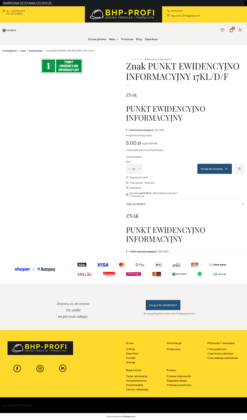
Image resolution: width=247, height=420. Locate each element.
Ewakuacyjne (35, 51)
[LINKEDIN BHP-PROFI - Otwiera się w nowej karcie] (62, 368)
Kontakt (131, 358)
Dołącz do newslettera (163, 305)
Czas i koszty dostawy (220, 353)
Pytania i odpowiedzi (179, 376)
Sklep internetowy (119, 416)
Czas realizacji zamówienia (222, 358)
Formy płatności (216, 349)
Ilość (128, 161)
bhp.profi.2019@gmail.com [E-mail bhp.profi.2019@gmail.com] (185, 15)
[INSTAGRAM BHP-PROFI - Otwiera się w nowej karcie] (40, 368)
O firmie (130, 349)
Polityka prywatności (179, 385)
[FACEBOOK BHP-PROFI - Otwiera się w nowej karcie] (17, 368)
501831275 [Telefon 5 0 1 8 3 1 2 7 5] (177, 10)
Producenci (173, 349)
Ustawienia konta (136, 380)
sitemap (130, 362)
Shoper (26, 405)
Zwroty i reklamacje (137, 389)
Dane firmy (132, 353)
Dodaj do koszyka (214, 168)
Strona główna (10, 51)
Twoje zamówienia (136, 376)
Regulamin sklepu (177, 380)
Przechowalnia (134, 385)
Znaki (23, 51)
